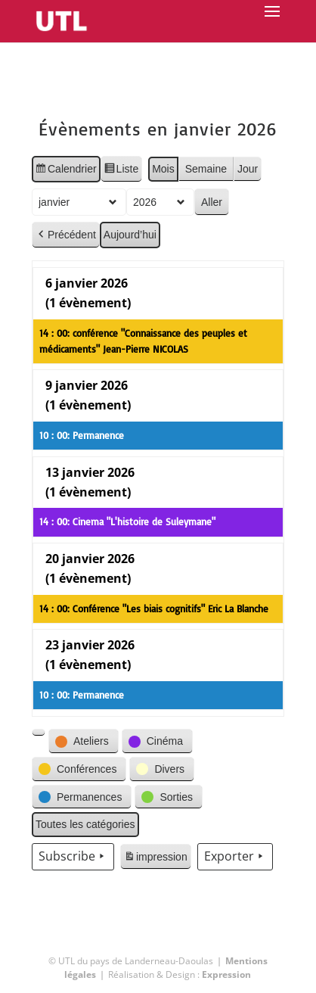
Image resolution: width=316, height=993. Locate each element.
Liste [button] (120, 171)
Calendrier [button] (66, 171)
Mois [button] (163, 169)
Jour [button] (247, 169)
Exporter (235, 857)
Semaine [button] (206, 169)
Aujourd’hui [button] (130, 235)
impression (155, 859)
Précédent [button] (66, 235)
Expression (226, 974)
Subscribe (73, 857)
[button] (38, 732)
